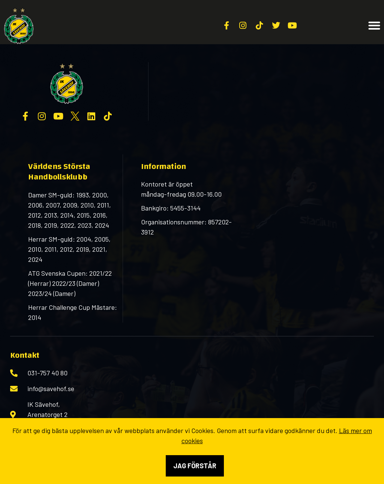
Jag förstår (194, 466)
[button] (374, 25)
